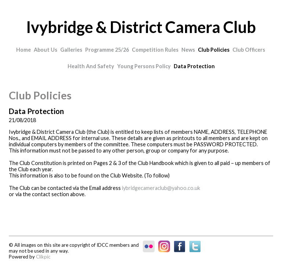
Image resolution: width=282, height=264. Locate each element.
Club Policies (213, 50)
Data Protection (194, 66)
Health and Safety (91, 66)
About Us (45, 50)
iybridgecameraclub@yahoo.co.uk (161, 188)
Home (23, 50)
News (188, 50)
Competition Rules (155, 50)
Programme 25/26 (107, 50)
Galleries (71, 50)
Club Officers (248, 50)
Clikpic (43, 257)
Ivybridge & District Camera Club (141, 26)
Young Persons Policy (144, 66)
